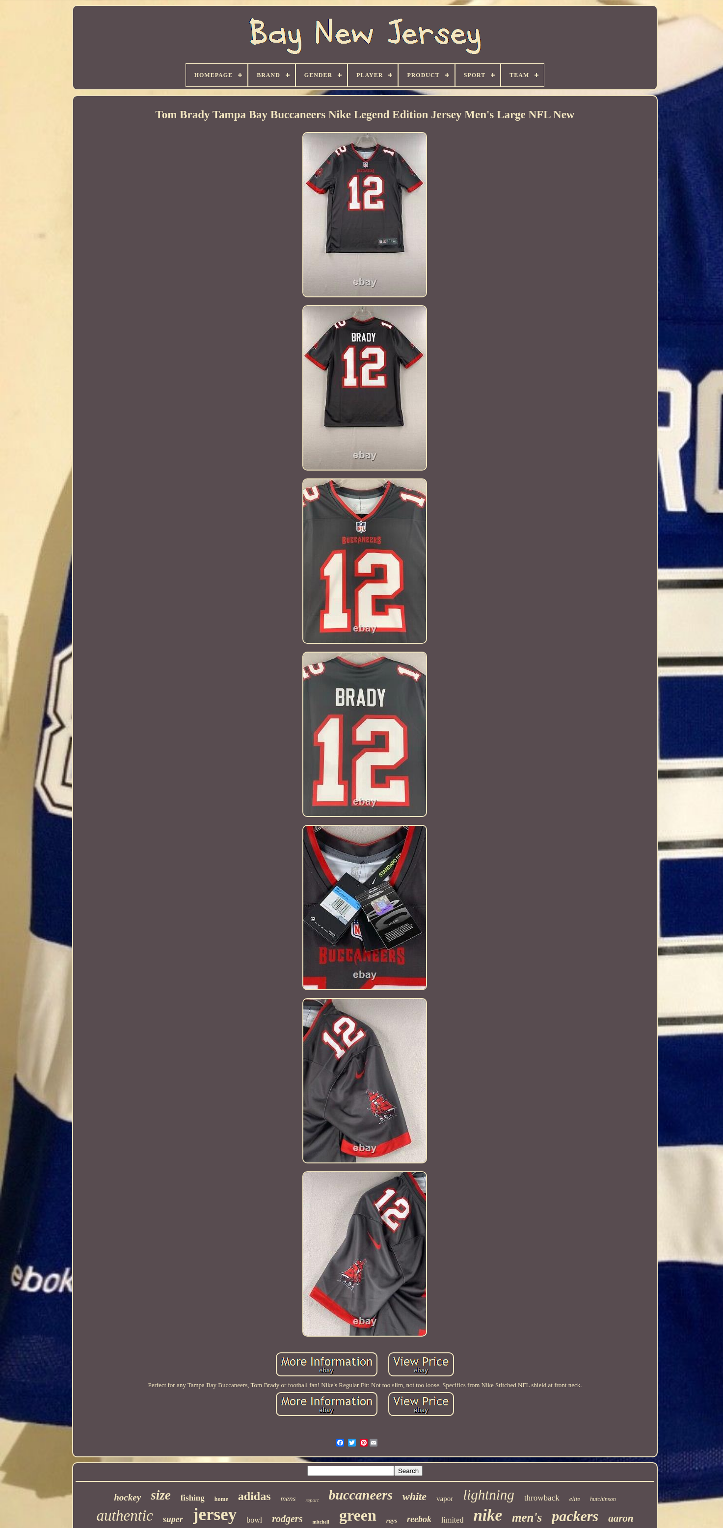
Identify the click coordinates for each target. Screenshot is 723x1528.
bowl (254, 1520)
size (161, 1495)
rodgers (287, 1518)
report (312, 1500)
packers (575, 1516)
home (221, 1499)
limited (452, 1520)
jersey (215, 1514)
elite (574, 1498)
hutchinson (603, 1499)
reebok (419, 1519)
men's (527, 1517)
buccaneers (360, 1494)
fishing (193, 1497)
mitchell (320, 1522)
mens (288, 1498)
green (357, 1515)
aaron (620, 1518)
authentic (124, 1515)
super (173, 1519)
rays (391, 1520)
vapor (444, 1498)
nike (487, 1515)
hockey (127, 1497)
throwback (542, 1497)
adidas (254, 1496)
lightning (488, 1494)
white (414, 1496)
